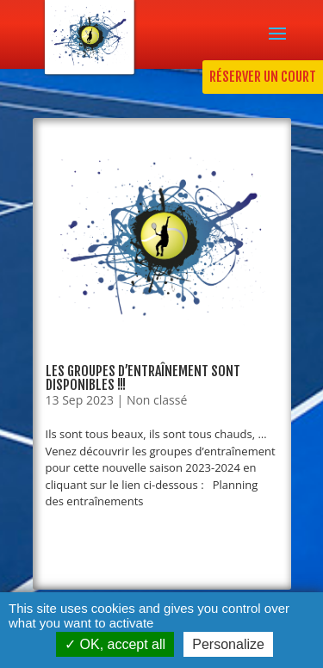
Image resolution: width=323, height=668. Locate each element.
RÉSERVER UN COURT (262, 76)
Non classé (157, 400)
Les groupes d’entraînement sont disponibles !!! (143, 377)
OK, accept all (115, 644)
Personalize (228, 644)
